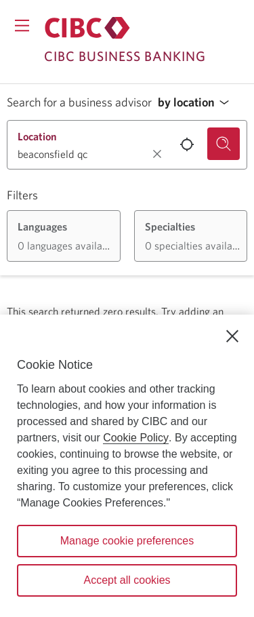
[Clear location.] (157, 153)
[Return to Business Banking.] (87, 28)
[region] (127, 466)
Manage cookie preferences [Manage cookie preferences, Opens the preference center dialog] (127, 540)
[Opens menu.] (22, 25)
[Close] (232, 336)
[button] (197, 103)
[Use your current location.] (186, 144)
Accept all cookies (126, 580)
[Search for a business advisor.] (223, 143)
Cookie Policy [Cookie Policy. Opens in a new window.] (136, 437)
